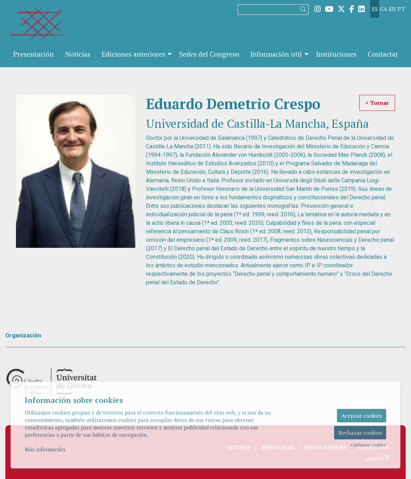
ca (383, 9)
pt (401, 9)
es (375, 9)
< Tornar (377, 103)
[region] (75, 171)
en (392, 9)
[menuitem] (317, 9)
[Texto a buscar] (273, 9)
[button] (304, 9)
